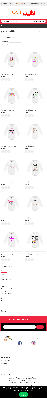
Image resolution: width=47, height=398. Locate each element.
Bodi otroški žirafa (30, 146)
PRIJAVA (40, 327)
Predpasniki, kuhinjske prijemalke (19, 386)
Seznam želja (5, 286)
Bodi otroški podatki (31, 110)
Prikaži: (3, 44)
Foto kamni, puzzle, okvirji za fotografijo (21, 377)
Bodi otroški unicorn (30, 74)
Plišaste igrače (30, 382)
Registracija (4, 277)
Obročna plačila (6, 293)
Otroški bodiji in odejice (39, 31)
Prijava (3, 274)
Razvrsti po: (4, 41)
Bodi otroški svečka (7, 74)
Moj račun (4, 281)
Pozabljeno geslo (6, 279)
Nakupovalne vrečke (29, 378)
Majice (19, 378)
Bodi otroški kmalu (30, 183)
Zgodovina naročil (6, 289)
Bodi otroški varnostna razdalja (34, 219)
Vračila (3, 298)
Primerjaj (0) (10, 37)
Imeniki (3, 284)
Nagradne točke (6, 296)
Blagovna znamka (26, 31)
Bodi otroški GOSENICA (7, 110)
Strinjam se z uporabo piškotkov (23, 394)
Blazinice (11, 375)
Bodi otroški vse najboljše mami (10, 255)
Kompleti (11, 378)
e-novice (4, 303)
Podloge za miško (14, 384)
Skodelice (34, 386)
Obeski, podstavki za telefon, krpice (20, 380)
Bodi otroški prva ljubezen (9, 146)
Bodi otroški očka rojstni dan (33, 255)
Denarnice (19, 375)
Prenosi (3, 291)
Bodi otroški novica (6, 219)
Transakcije (4, 300)
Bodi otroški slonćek (7, 183)
